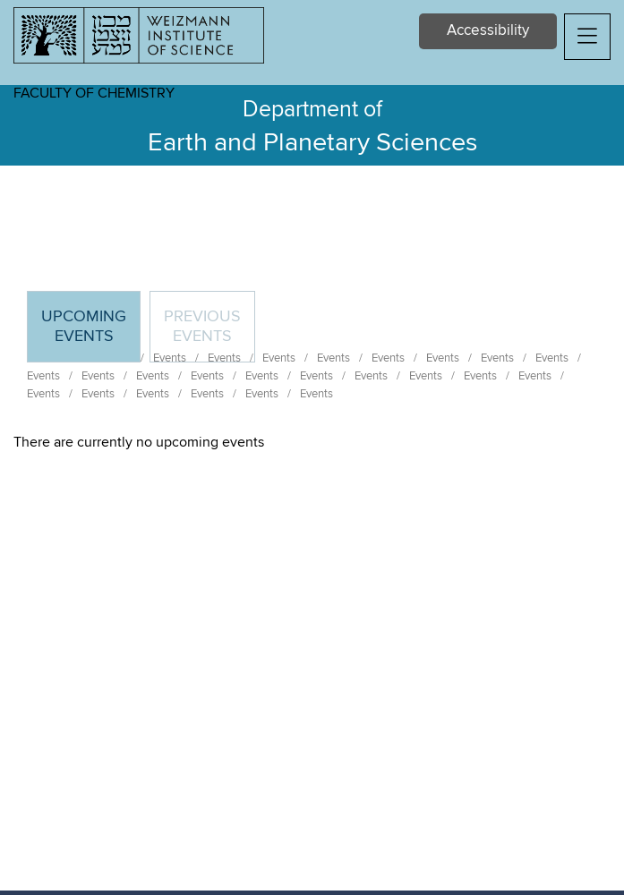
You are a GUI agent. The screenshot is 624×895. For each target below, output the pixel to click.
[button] (587, 36)
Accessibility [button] (488, 30)
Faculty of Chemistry (94, 93)
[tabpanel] (312, 442)
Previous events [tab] (202, 326)
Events (43, 376)
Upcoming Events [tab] (90, 334)
